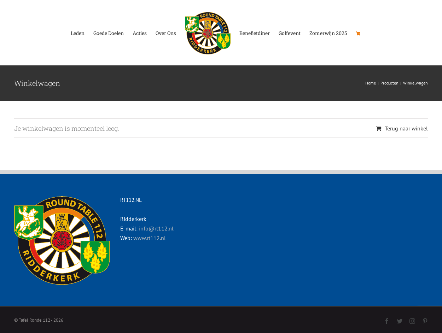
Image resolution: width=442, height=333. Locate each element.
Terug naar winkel (406, 128)
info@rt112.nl (156, 228)
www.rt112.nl (149, 237)
